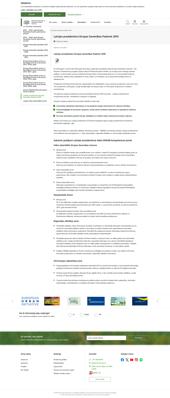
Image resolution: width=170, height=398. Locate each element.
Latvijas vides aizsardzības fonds (35, 124)
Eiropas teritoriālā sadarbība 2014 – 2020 (35, 74)
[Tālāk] (157, 301)
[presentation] (18, 323)
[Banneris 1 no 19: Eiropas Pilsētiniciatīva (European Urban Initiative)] (30, 301)
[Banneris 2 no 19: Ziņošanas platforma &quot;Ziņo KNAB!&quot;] (52, 301)
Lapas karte (58, 366)
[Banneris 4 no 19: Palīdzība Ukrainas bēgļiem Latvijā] (96, 301)
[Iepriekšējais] (12, 301)
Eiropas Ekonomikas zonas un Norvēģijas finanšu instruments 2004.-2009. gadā (34, 108)
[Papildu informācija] (99, 373)
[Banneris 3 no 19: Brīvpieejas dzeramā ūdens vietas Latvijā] (74, 301)
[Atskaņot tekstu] (62, 41)
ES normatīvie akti (29, 40)
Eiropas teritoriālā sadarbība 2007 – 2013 (35, 80)
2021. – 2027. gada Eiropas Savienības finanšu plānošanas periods (34, 55)
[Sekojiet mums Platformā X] (127, 359)
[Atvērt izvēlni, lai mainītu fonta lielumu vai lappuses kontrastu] (144, 22)
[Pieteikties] (138, 338)
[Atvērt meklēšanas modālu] (128, 22)
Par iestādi (24, 370)
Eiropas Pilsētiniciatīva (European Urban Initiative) (35, 114)
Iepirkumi (24, 363)
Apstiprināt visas (54, 14)
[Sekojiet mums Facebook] (122, 359)
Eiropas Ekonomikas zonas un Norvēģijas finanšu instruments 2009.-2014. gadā (34, 100)
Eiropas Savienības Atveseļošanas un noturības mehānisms (35, 49)
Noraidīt (31, 14)
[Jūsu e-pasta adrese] (106, 338)
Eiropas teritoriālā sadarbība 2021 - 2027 (35, 69)
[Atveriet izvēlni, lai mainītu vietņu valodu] (135, 22)
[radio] (71, 314)
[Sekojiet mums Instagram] (136, 359)
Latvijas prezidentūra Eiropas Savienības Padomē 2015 (33, 119)
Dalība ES (26, 37)
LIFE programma (29, 44)
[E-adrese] (93, 373)
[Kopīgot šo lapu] (144, 41)
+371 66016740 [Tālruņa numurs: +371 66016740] (97, 360)
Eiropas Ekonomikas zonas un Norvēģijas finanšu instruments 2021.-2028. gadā (34, 86)
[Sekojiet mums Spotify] (141, 359)
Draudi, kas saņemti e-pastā (64, 370)
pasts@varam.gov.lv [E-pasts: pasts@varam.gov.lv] (99, 363)
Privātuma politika (60, 360)
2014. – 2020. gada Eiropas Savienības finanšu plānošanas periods (34, 62)
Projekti (23, 366)
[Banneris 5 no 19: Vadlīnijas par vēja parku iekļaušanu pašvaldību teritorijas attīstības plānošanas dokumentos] (117, 301)
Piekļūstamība (59, 363)
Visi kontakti (100, 379)
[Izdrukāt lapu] (144, 35)
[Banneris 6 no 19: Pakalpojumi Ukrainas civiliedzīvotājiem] (140, 301)
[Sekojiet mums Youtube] (131, 359)
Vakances (24, 360)
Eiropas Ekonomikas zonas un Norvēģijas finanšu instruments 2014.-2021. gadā (34, 93)
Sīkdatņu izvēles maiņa (62, 373)
